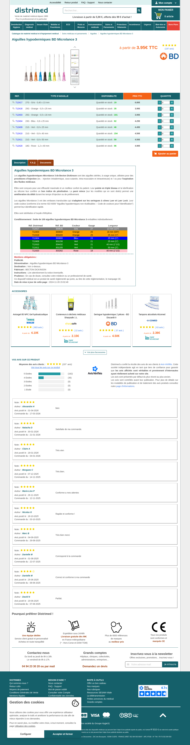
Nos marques (93, 686)
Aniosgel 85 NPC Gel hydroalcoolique (30, 314)
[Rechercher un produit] (100, 10)
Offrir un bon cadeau (96, 683)
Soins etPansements (108, 26)
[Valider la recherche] (139, 10)
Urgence (147, 25)
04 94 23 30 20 (31, 666)
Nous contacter (105, 2)
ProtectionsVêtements (122, 26)
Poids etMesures (81, 26)
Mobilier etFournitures (55, 26)
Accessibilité (55, 2)
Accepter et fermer (63, 734)
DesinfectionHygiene (16, 26)
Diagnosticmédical (29, 26)
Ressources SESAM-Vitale (99, 692)
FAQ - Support (88, 2)
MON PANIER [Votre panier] (165, 10)
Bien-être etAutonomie (160, 26)
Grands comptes (94, 702)
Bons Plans (173, 25)
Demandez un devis (95, 666)
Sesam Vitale (42, 25)
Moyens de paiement (19, 689)
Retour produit (71, 2)
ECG (68, 25)
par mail (50, 666)
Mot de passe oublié (57, 689)
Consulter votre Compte (59, 692)
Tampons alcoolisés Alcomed (152, 314)
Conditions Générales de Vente (24, 692)
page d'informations (125, 386)
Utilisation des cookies (25, 726)
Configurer (25, 734)
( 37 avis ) (119, 330)
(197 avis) (169, 49)
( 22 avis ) (78, 330)
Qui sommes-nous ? (19, 683)
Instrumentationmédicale (95, 26)
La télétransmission (96, 696)
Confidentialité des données (61, 696)
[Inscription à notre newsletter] (143, 664)
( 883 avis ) (38, 327)
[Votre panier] (158, 15)
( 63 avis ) (159, 327)
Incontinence (134, 25)
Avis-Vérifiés (166, 364)
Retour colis (15, 686)
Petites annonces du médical (100, 699)
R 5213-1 (155, 729)
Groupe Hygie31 (102, 723)
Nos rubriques (93, 689)
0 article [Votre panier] (168, 16)
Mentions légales (17, 696)
